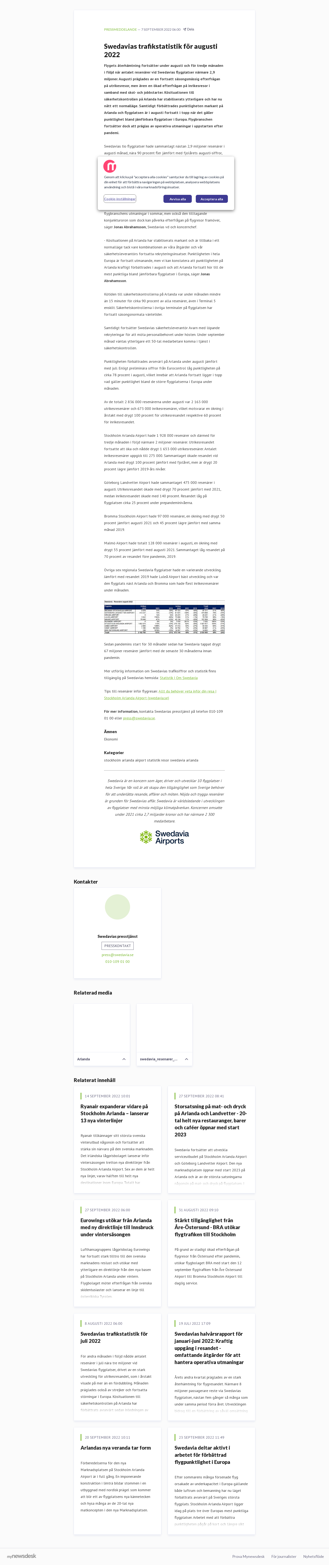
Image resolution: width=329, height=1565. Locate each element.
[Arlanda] (102, 1028)
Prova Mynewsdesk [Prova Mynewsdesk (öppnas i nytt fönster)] (248, 1556)
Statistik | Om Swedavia (179, 677)
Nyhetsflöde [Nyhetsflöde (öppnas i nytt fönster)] (313, 1556)
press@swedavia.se (139, 718)
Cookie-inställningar (120, 199)
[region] (166, 183)
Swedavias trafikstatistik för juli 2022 (114, 1337)
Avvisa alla (178, 199)
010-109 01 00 (117, 961)
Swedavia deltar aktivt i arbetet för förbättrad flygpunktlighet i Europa (202, 1455)
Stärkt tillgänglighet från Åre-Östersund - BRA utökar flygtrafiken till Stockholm (207, 1227)
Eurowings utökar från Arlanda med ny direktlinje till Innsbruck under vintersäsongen (117, 1227)
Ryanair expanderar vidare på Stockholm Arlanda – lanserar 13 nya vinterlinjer (115, 1113)
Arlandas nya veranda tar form (116, 1448)
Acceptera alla (212, 199)
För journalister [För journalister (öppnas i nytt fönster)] (283, 1556)
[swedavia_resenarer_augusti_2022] (165, 1028)
